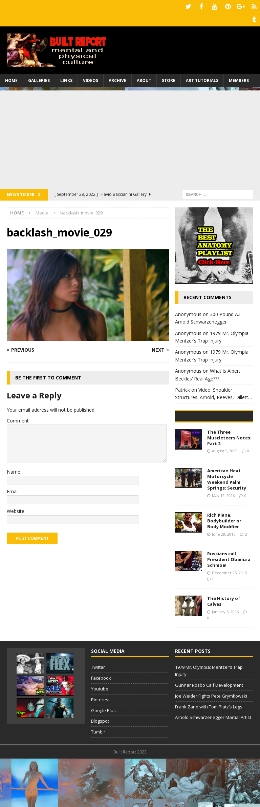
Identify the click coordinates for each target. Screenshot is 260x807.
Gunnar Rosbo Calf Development (209, 733)
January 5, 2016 (225, 660)
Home (11, 78)
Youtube (99, 737)
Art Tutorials (202, 78)
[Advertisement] (130, 135)
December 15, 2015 (229, 621)
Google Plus (103, 759)
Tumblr (98, 780)
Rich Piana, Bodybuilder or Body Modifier (224, 569)
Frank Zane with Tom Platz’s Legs (208, 755)
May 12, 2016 (223, 543)
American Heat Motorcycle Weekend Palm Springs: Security (226, 527)
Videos (90, 78)
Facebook (101, 726)
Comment (18, 418)
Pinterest (100, 748)
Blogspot (100, 769)
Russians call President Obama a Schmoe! (229, 608)
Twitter (98, 715)
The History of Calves (223, 650)
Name (13, 469)
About (144, 78)
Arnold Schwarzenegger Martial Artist (213, 766)
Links (66, 78)
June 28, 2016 (223, 582)
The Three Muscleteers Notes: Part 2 (229, 486)
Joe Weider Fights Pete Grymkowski (211, 744)
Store (168, 78)
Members (239, 78)
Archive (117, 78)
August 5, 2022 (224, 499)
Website (15, 508)
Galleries (39, 78)
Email (13, 488)
